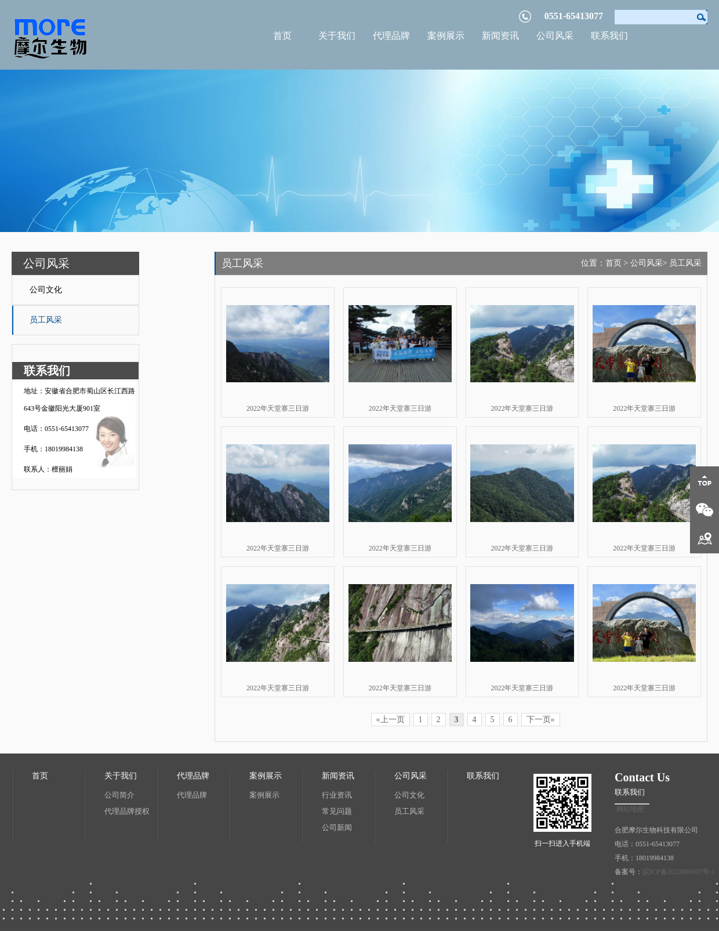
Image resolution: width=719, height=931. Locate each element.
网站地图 (630, 809)
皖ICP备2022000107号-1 (678, 872)
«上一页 (390, 719)
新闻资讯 (500, 36)
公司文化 (46, 289)
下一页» (540, 719)
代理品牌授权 (127, 811)
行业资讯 (337, 795)
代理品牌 (391, 36)
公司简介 (119, 795)
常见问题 (337, 811)
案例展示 (445, 36)
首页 (282, 36)
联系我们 (609, 36)
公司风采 (554, 36)
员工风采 (46, 320)
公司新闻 (337, 827)
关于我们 (336, 36)
